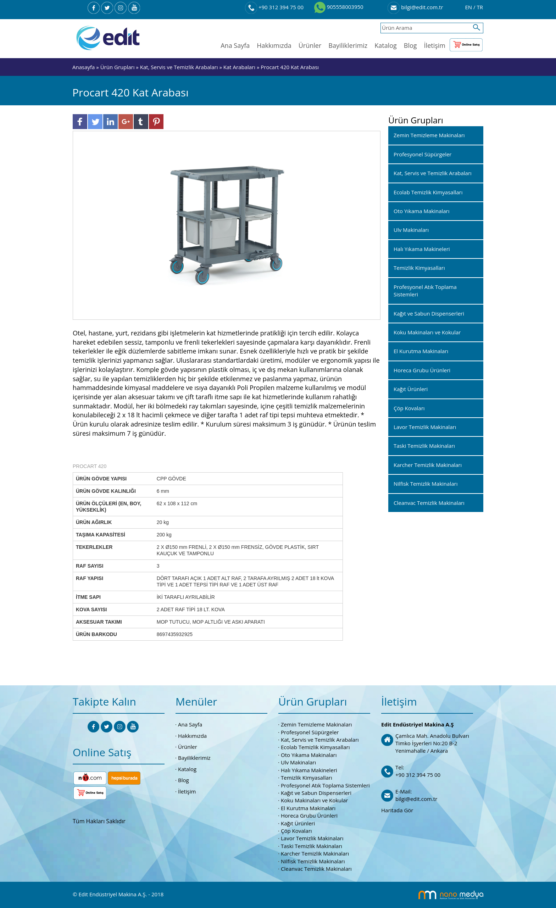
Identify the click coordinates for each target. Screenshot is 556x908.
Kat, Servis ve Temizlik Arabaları (179, 67)
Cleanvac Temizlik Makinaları (316, 868)
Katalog (385, 45)
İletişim (434, 45)
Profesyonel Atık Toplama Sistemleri (325, 785)
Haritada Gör (397, 810)
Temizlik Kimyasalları (306, 777)
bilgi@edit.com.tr (415, 7)
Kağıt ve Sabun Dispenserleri (316, 792)
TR (480, 7)
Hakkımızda (274, 45)
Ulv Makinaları (298, 762)
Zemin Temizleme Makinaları (316, 724)
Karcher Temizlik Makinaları (315, 853)
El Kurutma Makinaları (308, 808)
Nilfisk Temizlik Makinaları (313, 861)
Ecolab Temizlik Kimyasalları (315, 747)
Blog (410, 45)
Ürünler (310, 45)
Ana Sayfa (235, 45)
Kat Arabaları (239, 67)
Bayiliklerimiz (347, 45)
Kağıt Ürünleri (298, 823)
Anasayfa (84, 67)
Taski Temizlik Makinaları (311, 845)
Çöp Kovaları (296, 830)
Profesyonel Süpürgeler (310, 732)
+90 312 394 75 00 (274, 7)
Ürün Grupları (118, 67)
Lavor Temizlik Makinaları (312, 838)
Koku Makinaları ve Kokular (314, 800)
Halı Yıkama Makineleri (309, 770)
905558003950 (338, 6)
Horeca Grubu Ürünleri (309, 815)
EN (469, 7)
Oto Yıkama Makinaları (309, 754)
